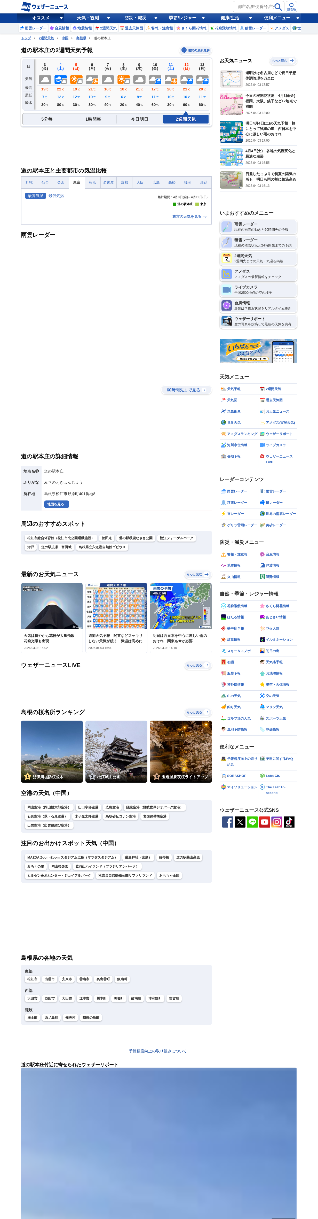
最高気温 (35, 196)
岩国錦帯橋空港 (154, 907)
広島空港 (112, 898)
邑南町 (136, 1090)
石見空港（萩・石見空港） (47, 907)
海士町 (32, 1109)
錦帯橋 (164, 949)
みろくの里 (35, 958)
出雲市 (50, 1070)
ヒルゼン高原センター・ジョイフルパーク (59, 967)
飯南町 (122, 1070)
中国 (65, 38)
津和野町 (155, 1090)
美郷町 (119, 1090)
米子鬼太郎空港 (86, 907)
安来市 (67, 1070)
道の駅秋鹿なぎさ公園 (136, 629)
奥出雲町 (103, 1070)
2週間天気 (46, 38)
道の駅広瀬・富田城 (56, 638)
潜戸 (30, 638)
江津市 (84, 1090)
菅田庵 (107, 629)
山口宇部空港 (88, 898)
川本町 (102, 1090)
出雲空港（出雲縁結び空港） (49, 917)
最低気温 (56, 196)
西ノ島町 (51, 1109)
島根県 (81, 38)
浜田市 (32, 1090)
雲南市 (84, 1070)
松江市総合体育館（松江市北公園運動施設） (60, 629)
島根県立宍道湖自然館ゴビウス (102, 638)
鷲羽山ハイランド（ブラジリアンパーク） (107, 958)
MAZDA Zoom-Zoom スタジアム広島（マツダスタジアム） (72, 949)
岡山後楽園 (59, 958)
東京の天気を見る (190, 308)
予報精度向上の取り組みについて (158, 1142)
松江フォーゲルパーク (176, 629)
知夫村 (70, 1109)
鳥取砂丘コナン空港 (121, 907)
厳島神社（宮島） (138, 949)
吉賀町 (174, 1090)
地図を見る (55, 595)
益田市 (50, 1090)
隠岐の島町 (91, 1109)
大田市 (67, 1090)
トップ (26, 38)
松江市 (32, 1070)
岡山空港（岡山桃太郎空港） (49, 898)
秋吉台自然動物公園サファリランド (125, 967)
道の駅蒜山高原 (188, 949)
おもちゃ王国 (169, 967)
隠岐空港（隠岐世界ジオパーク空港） (154, 898)
